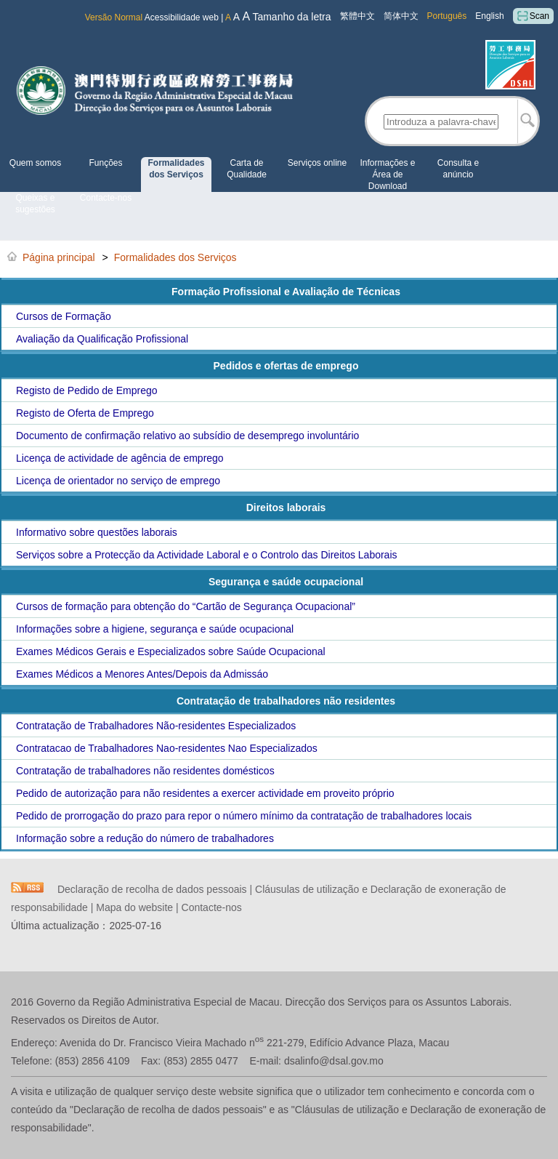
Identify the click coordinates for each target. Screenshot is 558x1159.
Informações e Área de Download (387, 174)
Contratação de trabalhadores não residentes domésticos (145, 771)
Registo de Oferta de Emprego (85, 413)
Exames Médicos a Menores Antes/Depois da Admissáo (142, 674)
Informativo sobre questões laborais (96, 532)
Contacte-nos (106, 198)
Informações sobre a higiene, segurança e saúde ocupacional (155, 629)
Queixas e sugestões (35, 203)
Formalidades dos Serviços (175, 169)
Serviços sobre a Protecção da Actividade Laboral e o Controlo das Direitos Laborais (206, 555)
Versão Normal (113, 17)
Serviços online (317, 163)
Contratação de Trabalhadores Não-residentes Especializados (156, 725)
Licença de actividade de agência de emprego (120, 458)
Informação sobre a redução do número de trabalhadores (145, 838)
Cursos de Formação (63, 316)
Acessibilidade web (182, 17)
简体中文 (401, 16)
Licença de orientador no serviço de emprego (118, 480)
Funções (105, 163)
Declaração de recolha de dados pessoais (152, 889)
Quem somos (35, 163)
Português (447, 16)
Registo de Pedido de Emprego (87, 390)
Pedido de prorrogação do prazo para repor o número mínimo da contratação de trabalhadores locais (244, 816)
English (489, 16)
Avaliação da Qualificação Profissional (102, 339)
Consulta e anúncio (458, 169)
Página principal (59, 257)
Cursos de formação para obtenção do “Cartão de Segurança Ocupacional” (185, 606)
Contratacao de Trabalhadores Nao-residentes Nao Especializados (167, 748)
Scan (533, 16)
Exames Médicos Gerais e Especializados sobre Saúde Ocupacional (171, 651)
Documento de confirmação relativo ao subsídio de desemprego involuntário (187, 435)
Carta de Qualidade (247, 169)
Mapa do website (134, 907)
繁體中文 (357, 16)
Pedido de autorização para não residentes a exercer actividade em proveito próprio (205, 793)
